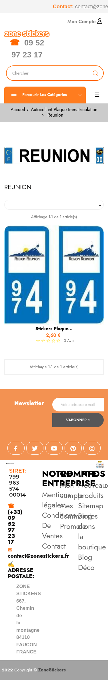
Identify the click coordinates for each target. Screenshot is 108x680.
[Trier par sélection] (54, 205)
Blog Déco (86, 562)
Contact (54, 546)
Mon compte (71, 490)
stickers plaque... (54, 329)
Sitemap (90, 505)
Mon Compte (84, 21)
